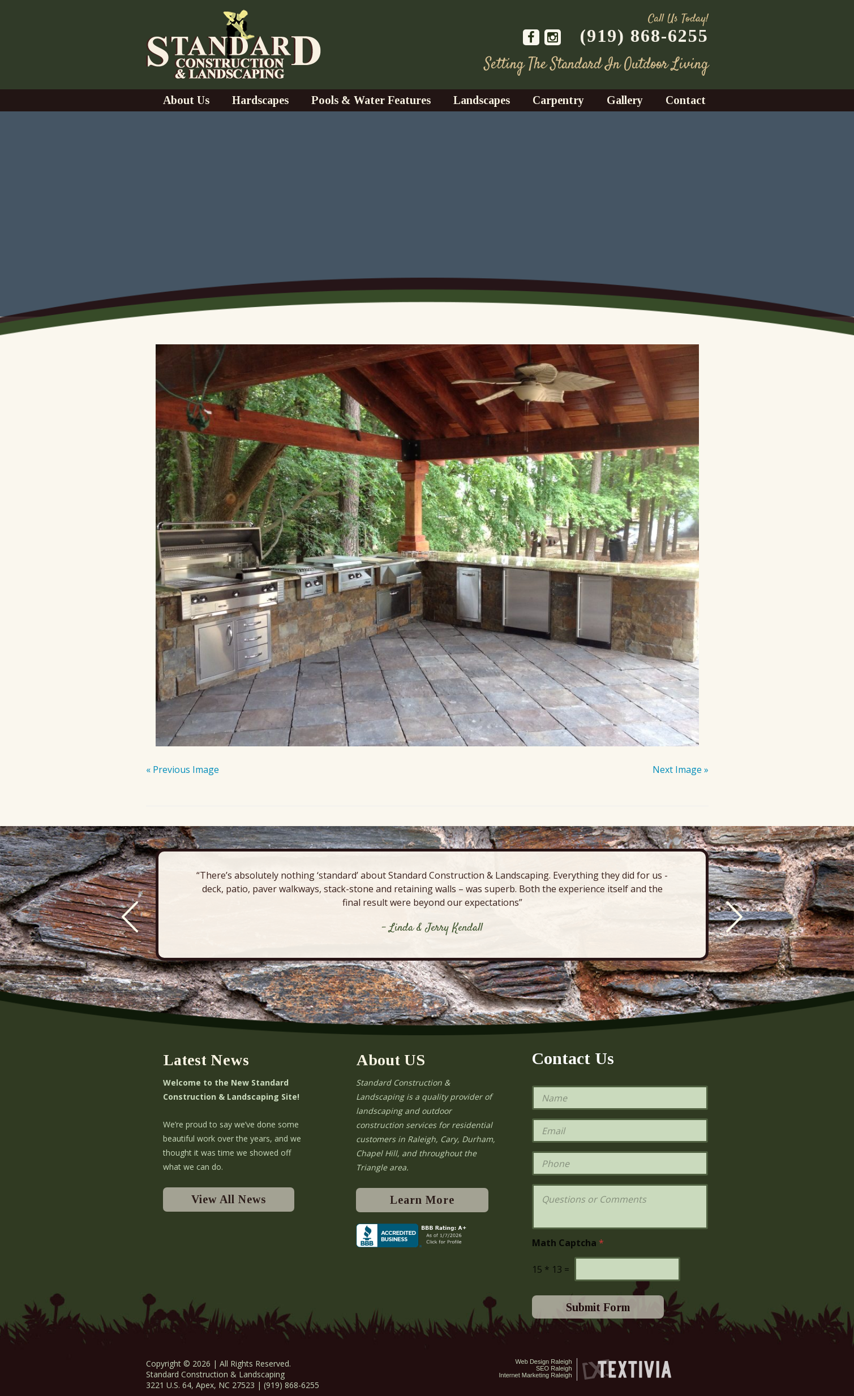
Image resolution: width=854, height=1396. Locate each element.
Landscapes (481, 100)
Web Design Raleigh (543, 1361)
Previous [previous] (130, 916)
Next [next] (734, 916)
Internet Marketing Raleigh (535, 1375)
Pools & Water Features (371, 100)
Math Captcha (568, 1243)
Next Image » (681, 769)
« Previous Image (182, 769)
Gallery (625, 100)
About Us (186, 100)
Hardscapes (260, 100)
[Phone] (620, 1163)
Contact (686, 100)
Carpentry (558, 100)
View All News (228, 1199)
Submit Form (598, 1307)
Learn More (422, 1200)
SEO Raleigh (554, 1368)
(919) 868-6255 (644, 35)
